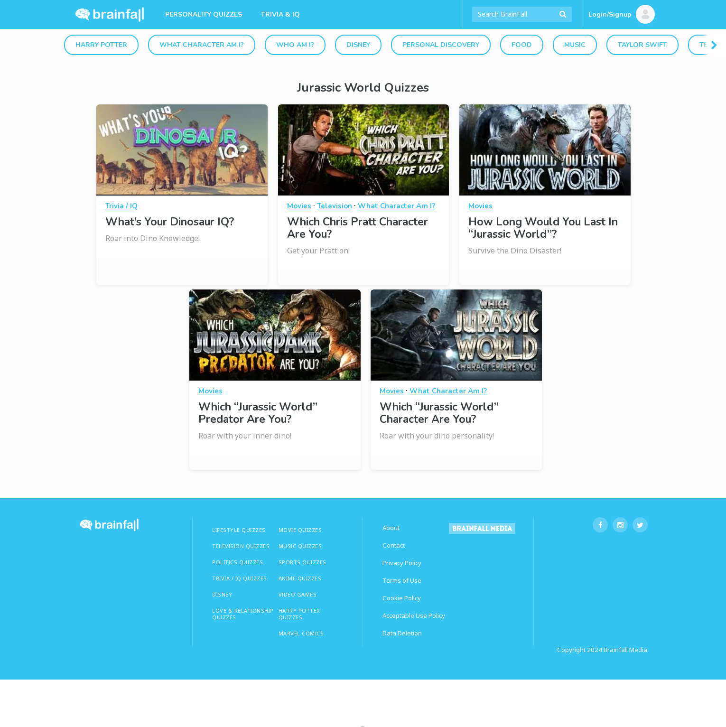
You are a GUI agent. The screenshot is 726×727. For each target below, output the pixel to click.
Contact (393, 545)
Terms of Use (401, 580)
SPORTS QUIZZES (302, 562)
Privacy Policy (401, 563)
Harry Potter (101, 44)
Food (522, 44)
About (391, 527)
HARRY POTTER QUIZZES (299, 614)
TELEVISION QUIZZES (241, 546)
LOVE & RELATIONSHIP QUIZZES (243, 614)
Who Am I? (295, 44)
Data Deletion (402, 633)
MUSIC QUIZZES (300, 546)
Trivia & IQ (280, 14)
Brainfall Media (625, 649)
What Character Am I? (201, 44)
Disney (358, 44)
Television (334, 206)
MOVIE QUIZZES (300, 529)
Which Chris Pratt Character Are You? (357, 228)
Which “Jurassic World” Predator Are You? (257, 413)
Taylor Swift (642, 44)
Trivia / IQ (121, 206)
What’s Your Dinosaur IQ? (169, 221)
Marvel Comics (301, 633)
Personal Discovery (440, 44)
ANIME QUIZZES (300, 578)
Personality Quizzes (203, 14)
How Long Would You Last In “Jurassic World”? (543, 228)
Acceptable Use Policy (413, 615)
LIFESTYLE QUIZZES (239, 529)
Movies (299, 206)
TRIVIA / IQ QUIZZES (239, 578)
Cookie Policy (401, 598)
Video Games (298, 594)
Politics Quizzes (237, 562)
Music (575, 44)
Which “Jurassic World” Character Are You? (439, 413)
